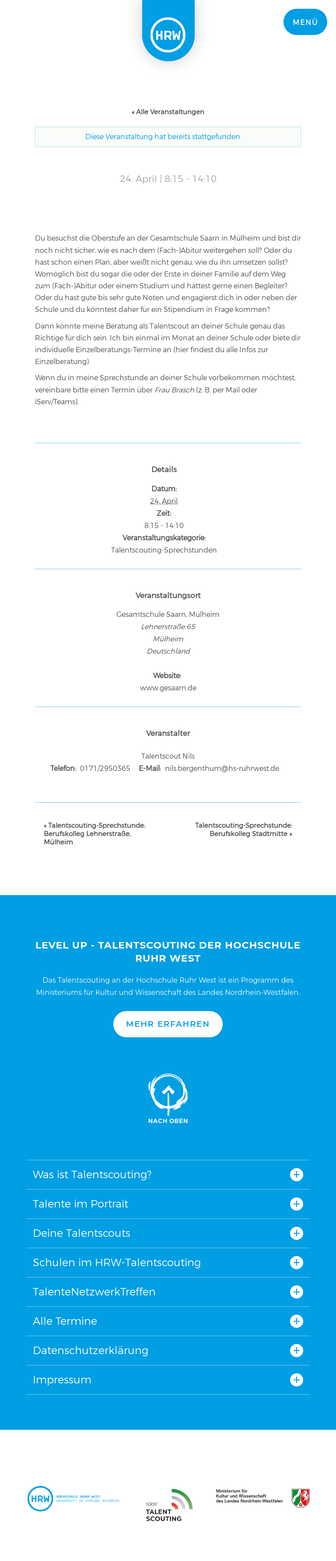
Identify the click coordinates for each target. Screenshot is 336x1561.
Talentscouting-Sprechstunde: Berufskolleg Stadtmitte (243, 829)
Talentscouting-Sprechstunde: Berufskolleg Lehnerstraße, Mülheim (94, 833)
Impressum (62, 1379)
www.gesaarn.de (168, 688)
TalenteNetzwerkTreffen (94, 1291)
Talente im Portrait (80, 1203)
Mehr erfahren (168, 1024)
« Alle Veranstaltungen (168, 112)
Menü (305, 22)
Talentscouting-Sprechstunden (164, 550)
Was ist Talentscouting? (92, 1174)
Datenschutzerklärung (90, 1350)
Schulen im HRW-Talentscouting (117, 1262)
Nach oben (168, 1098)
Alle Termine (65, 1321)
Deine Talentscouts (81, 1233)
